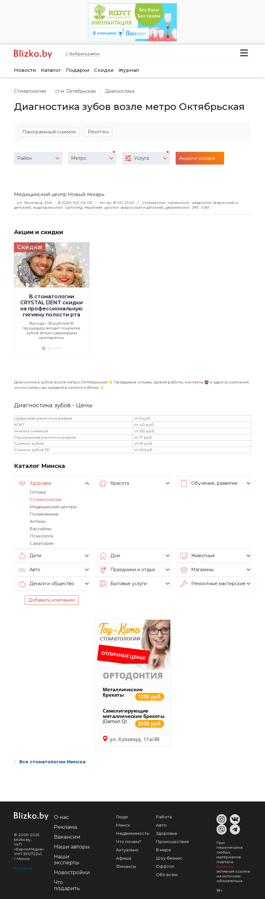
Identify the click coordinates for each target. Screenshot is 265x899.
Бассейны (40, 528)
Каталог (51, 70)
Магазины (197, 569)
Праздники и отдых (127, 569)
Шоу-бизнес (169, 858)
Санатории (42, 543)
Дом (110, 555)
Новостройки (72, 872)
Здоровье (35, 483)
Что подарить (67, 885)
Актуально (127, 849)
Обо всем (167, 874)
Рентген (98, 132)
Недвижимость (132, 833)
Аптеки (37, 521)
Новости (25, 70)
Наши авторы (72, 847)
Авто (29, 569)
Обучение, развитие (209, 483)
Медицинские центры (53, 506)
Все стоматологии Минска (50, 762)
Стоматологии (30, 91)
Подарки (77, 70)
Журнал (129, 70)
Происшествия (172, 841)
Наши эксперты (66, 860)
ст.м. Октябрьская (75, 91)
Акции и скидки (38, 232)
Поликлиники (44, 514)
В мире (163, 849)
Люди (122, 816)
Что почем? (128, 841)
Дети (30, 555)
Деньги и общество (46, 583)
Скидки (104, 70)
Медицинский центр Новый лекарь (59, 194)
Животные (197, 555)
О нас (61, 817)
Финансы (126, 866)
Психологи (41, 535)
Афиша (123, 858)
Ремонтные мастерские (213, 583)
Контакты (23, 868)
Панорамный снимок (49, 132)
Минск (123, 825)
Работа (164, 816)
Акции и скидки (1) (197, 160)
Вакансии (67, 837)
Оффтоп (165, 866)
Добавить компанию (51, 600)
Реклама (65, 827)
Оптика (38, 492)
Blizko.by (225, 866)
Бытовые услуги (123, 583)
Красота (114, 483)
